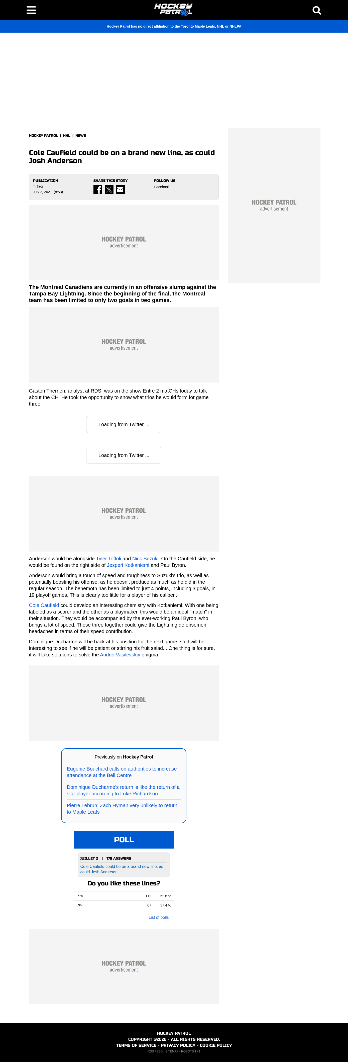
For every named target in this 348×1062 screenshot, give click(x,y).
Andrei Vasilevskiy (120, 654)
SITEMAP (171, 1051)
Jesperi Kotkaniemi (128, 565)
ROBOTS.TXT (190, 1051)
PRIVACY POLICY (178, 1045)
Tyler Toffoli (108, 558)
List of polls (159, 917)
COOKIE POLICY (216, 1045)
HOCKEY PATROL (43, 135)
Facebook (161, 187)
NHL (66, 135)
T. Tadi (38, 186)
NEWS (80, 135)
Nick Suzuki (145, 558)
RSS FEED (155, 1051)
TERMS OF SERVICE (136, 1045)
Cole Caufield (44, 605)
